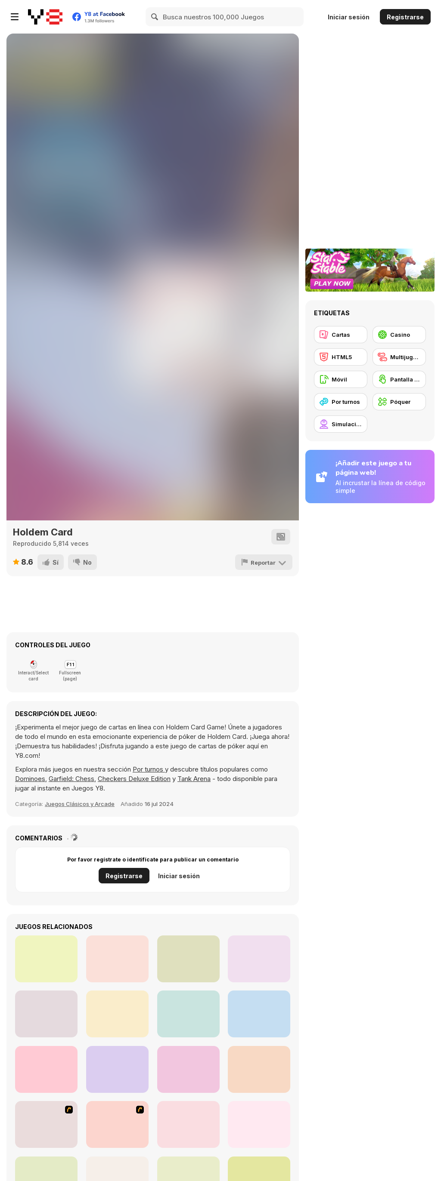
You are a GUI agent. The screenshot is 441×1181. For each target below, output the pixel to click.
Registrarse (405, 17)
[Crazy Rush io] (188, 1013)
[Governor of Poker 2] (188, 1124)
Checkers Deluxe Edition (134, 779)
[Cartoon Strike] (188, 958)
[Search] (155, 16)
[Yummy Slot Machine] (117, 1013)
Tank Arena (194, 779)
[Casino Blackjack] (259, 1069)
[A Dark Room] (46, 1013)
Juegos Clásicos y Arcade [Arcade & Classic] (80, 803)
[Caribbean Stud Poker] (188, 1069)
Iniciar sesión (349, 17)
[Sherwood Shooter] (46, 958)
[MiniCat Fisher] (259, 1013)
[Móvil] (340, 379)
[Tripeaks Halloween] (259, 1124)
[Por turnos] (340, 401)
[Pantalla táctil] (399, 379)
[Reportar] (263, 562)
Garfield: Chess (71, 779)
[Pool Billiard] (117, 1069)
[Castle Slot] (46, 1069)
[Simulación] (340, 424)
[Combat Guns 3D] (259, 958)
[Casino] (399, 334)
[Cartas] (340, 334)
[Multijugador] (399, 357)
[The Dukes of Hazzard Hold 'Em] (46, 1124)
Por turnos (149, 769)
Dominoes (30, 779)
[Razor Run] (117, 958)
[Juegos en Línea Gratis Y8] (45, 17)
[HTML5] (340, 357)
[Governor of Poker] (117, 1124)
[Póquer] (399, 401)
